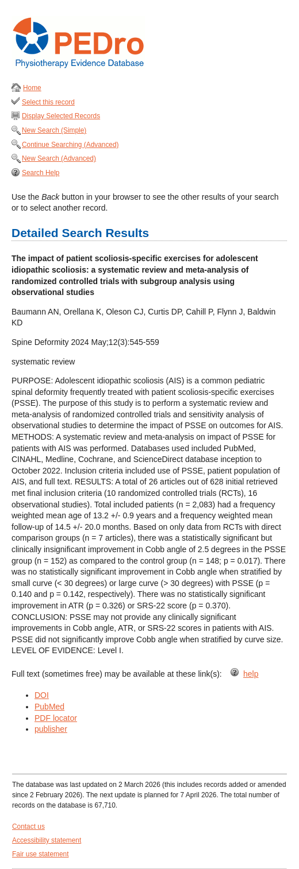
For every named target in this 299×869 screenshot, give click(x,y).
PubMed (49, 706)
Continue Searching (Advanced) (70, 145)
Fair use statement (40, 854)
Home (32, 88)
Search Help (40, 173)
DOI (41, 695)
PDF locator (55, 718)
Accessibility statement (46, 840)
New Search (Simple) (54, 130)
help (250, 673)
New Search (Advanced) (59, 158)
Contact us (28, 827)
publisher (50, 729)
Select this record (48, 102)
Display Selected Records (61, 116)
